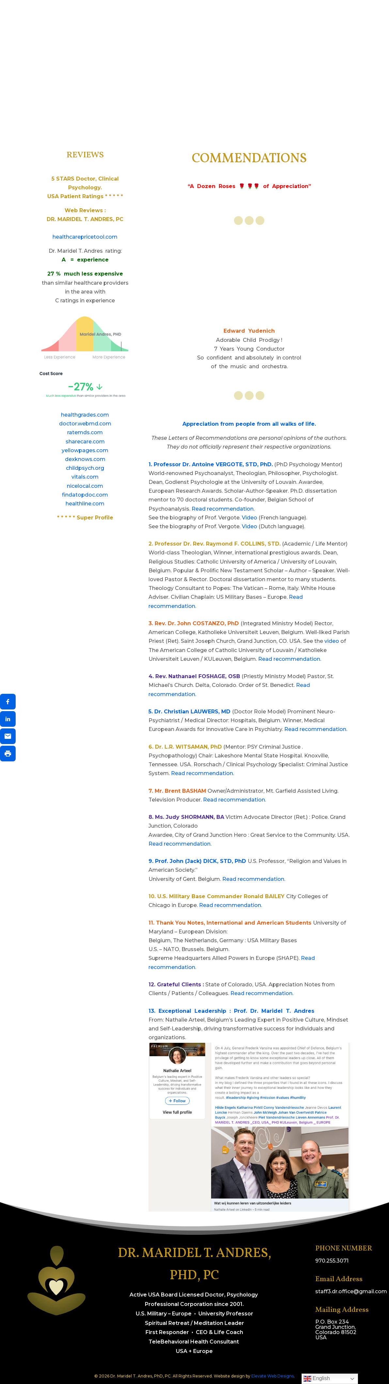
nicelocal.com (85, 486)
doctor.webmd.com (85, 424)
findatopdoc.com (85, 495)
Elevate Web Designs (272, 1376)
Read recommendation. (223, 509)
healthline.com (85, 504)
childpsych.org (85, 468)
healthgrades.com (85, 415)
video (331, 641)
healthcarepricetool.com (85, 237)
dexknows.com (85, 459)
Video (249, 518)
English (316, 1379)
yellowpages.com (85, 450)
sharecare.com (85, 441)
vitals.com (85, 477)
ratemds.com (85, 432)
